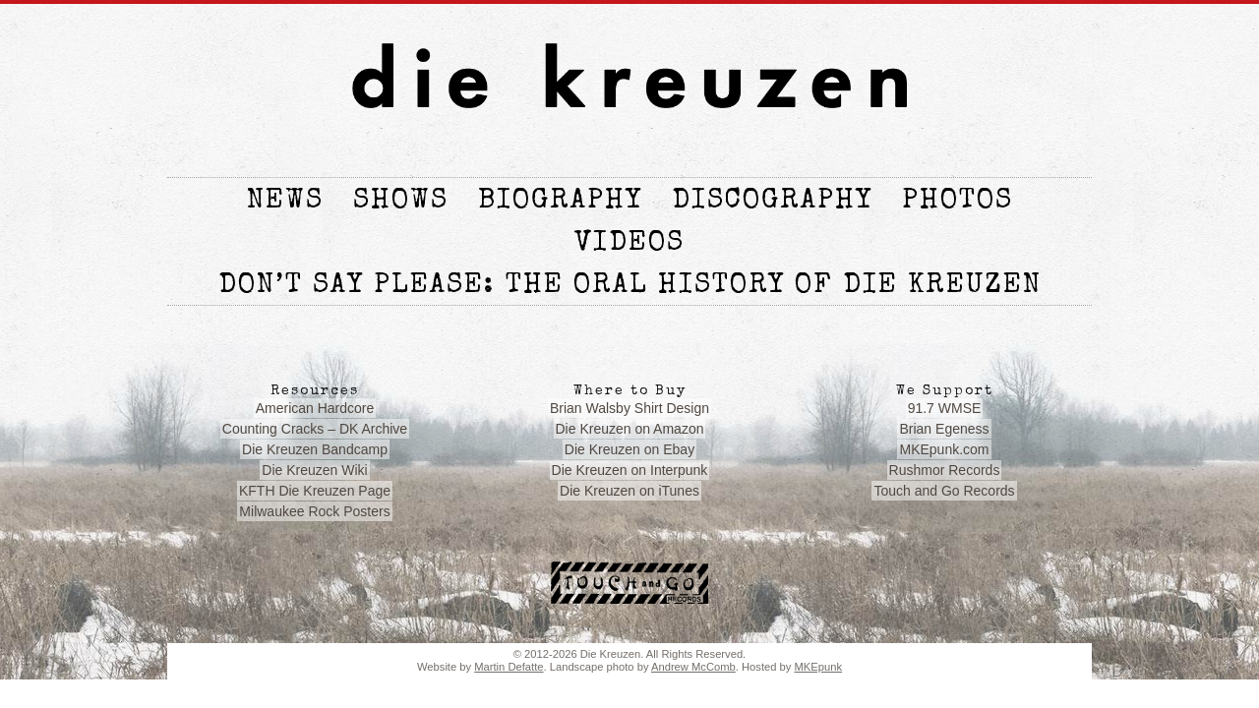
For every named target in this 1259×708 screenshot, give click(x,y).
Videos (629, 244)
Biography (560, 201)
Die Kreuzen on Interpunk (630, 470)
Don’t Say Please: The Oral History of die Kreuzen (630, 286)
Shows (401, 201)
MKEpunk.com (944, 449)
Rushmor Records (944, 470)
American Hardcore (315, 408)
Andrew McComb (693, 667)
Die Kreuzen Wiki (314, 470)
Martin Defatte (508, 667)
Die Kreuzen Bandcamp (315, 449)
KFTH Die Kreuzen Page (314, 491)
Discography (772, 201)
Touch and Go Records (943, 491)
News (285, 201)
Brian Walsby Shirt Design (629, 408)
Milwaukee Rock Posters (314, 511)
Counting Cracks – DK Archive (314, 429)
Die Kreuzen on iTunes (629, 491)
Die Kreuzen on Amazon (630, 429)
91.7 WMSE (945, 408)
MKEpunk (818, 667)
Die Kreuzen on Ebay (629, 449)
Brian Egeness (944, 429)
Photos (957, 201)
